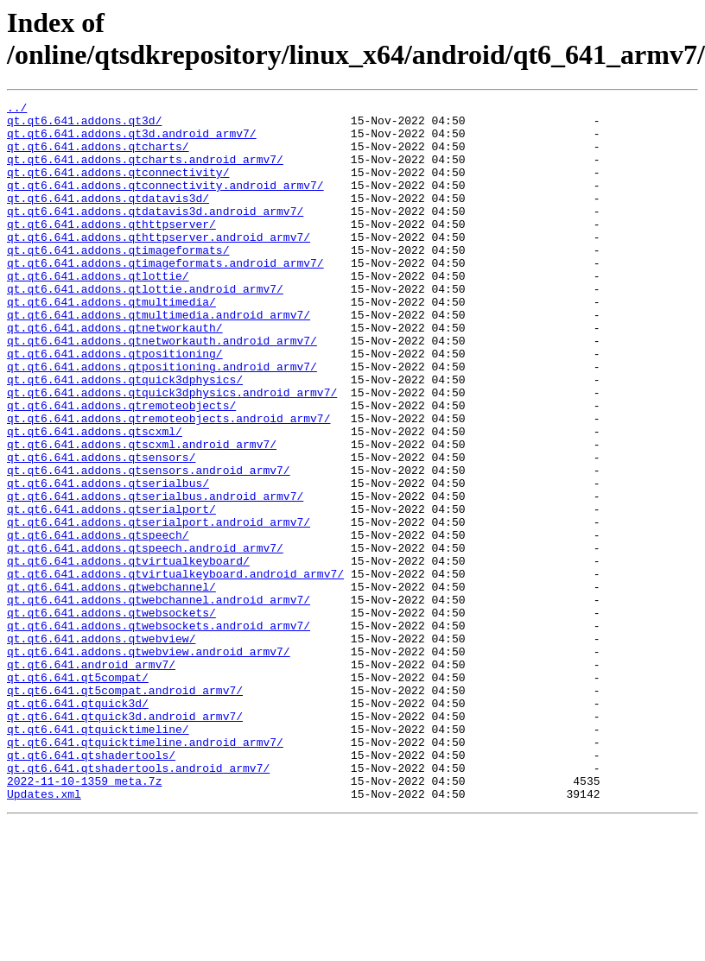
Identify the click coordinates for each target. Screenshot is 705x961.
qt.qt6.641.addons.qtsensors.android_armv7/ (148, 545)
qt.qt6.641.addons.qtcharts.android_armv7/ (145, 172)
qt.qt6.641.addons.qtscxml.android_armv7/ (141, 514)
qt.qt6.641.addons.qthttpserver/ (111, 249)
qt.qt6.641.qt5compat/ (78, 793)
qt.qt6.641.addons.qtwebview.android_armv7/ (148, 762)
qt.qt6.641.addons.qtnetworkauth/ (115, 374)
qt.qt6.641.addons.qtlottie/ (98, 311)
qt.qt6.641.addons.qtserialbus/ (108, 560)
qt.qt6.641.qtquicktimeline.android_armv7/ (145, 871)
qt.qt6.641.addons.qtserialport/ (111, 591)
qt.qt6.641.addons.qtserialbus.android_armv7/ (155, 576)
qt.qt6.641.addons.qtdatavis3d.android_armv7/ (155, 234)
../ (17, 109)
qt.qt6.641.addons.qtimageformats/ (118, 280)
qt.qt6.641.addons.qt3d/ (84, 125)
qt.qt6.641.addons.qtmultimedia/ (111, 343)
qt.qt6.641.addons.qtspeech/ (98, 622)
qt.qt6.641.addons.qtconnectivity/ (118, 187)
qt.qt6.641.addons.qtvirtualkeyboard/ (128, 653)
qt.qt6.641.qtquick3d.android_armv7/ (125, 840)
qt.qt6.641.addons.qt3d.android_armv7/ (132, 141)
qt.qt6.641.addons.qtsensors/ (101, 529)
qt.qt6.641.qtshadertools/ (91, 887)
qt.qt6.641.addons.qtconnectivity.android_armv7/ (165, 203)
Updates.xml (44, 933)
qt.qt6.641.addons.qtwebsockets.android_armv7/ (158, 731)
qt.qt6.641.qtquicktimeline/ (98, 855)
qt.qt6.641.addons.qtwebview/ (101, 747)
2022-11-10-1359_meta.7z (84, 918)
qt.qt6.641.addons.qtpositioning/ (115, 405)
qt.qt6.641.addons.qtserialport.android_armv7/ (158, 607)
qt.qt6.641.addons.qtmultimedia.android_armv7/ (158, 358)
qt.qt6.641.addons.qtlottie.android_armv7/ (145, 327)
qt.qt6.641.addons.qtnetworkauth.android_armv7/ (162, 389)
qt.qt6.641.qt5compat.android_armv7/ (125, 809)
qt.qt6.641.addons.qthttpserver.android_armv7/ (158, 265)
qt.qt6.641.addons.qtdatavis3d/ (108, 218)
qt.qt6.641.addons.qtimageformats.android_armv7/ (165, 296)
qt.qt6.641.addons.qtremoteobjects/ (121, 467)
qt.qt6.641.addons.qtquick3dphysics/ (125, 436)
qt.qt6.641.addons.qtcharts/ (98, 156)
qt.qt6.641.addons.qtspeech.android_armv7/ (145, 638)
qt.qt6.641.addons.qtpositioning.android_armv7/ (162, 420)
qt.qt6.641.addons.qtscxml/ (94, 498)
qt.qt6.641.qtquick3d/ (78, 824)
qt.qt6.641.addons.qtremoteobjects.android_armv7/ (168, 482)
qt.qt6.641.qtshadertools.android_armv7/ (138, 902)
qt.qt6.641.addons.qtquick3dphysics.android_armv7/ (172, 451)
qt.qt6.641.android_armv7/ (91, 778)
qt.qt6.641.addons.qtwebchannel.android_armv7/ (158, 700)
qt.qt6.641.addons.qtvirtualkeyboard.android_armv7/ (175, 669)
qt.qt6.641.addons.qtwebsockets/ (111, 716)
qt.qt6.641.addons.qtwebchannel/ (111, 684)
